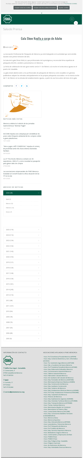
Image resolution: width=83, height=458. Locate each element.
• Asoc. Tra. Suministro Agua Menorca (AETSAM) (58, 354)
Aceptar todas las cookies (23, 8)
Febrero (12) (10, 208)
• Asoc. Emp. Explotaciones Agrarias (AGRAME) (58, 390)
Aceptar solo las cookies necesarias (45, 8)
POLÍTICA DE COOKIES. (70, 3)
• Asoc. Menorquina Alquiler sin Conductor (57, 398)
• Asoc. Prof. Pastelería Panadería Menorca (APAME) (60, 358)
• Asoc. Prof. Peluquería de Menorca (55, 417)
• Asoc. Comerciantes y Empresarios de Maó (57, 426)
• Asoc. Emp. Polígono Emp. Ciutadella (55, 432)
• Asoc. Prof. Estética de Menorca (54, 419)
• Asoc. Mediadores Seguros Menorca (55, 424)
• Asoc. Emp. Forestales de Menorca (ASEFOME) (58, 371)
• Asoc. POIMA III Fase (50, 428)
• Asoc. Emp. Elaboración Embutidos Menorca (58, 360)
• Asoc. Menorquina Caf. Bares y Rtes (55, 400)
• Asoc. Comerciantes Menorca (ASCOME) (56, 402)
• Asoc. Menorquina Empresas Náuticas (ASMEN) (59, 373)
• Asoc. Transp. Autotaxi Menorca (54, 396)
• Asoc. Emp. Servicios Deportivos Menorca (57, 422)
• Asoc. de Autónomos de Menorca (54, 436)
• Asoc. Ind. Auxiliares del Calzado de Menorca (58, 369)
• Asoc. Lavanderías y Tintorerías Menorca (57, 415)
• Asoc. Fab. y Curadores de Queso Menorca (57, 356)
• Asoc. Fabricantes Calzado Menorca (55, 367)
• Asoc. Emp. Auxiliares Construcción (55, 377)
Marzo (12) (9, 203)
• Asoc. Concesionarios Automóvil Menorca (57, 362)
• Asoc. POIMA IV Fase (50, 430)
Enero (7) (9, 212)
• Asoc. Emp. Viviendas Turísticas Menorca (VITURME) (60, 392)
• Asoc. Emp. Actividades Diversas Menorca (57, 438)
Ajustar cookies (63, 8)
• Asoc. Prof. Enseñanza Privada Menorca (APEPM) (59, 348)
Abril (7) (8, 199)
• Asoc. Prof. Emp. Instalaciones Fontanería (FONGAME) (61, 384)
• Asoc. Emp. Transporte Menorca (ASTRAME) (57, 394)
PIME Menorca (36, 451)
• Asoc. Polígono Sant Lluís (51, 434)
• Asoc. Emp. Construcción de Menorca (55, 375)
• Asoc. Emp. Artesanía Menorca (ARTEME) (56, 413)
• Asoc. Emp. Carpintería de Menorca (55, 386)
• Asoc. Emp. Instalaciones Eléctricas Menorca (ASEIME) (61, 381)
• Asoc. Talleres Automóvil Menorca (54, 365)
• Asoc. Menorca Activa (50, 409)
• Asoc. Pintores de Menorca (52, 388)
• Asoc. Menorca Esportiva (51, 411)
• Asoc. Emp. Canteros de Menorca (54, 379)
